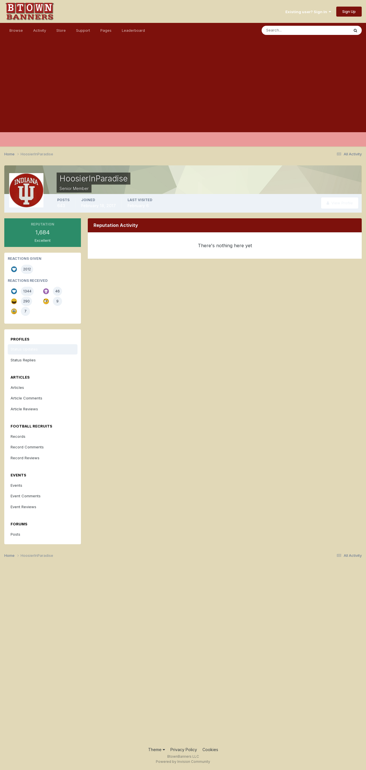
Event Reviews (23, 506)
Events (16, 485)
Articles (17, 387)
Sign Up (349, 11)
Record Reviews (25, 458)
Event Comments (26, 496)
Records (18, 436)
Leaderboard (133, 30)
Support (83, 30)
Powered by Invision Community (183, 761)
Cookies (210, 749)
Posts (15, 534)
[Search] (287, 30)
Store (61, 30)
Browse (16, 30)
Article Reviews (24, 409)
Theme (156, 749)
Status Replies (23, 360)
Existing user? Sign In (308, 11)
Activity (39, 30)
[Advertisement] (183, 92)
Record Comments (27, 447)
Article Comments (26, 398)
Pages (106, 30)
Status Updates (24, 349)
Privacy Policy (183, 749)
